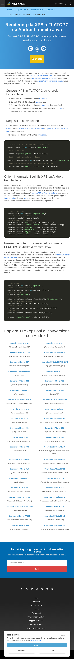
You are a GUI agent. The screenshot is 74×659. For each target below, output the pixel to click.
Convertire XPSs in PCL (54, 381)
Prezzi (36, 609)
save (38, 102)
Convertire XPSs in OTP (19, 487)
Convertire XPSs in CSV (19, 409)
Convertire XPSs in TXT (19, 447)
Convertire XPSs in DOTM (19, 352)
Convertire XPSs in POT (54, 487)
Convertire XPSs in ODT (54, 371)
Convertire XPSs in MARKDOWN (54, 362)
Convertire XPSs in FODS (54, 418)
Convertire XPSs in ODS (54, 428)
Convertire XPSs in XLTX (19, 478)
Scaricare (37, 58)
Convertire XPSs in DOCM (19, 343)
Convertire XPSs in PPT (19, 525)
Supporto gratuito (36, 620)
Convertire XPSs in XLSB (19, 459)
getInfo (26, 198)
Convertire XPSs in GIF (19, 362)
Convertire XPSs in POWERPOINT (19, 506)
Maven (8, 128)
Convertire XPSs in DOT (54, 343)
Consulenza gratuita (36, 624)
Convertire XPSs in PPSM (19, 516)
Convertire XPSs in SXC (19, 437)
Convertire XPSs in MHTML (19, 371)
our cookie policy (35, 640)
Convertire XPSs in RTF (54, 390)
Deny (52, 651)
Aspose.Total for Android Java (41, 75)
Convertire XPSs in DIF (54, 409)
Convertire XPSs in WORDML (19, 399)
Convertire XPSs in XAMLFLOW (54, 399)
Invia (37, 568)
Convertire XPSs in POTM (19, 497)
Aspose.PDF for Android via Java (44, 78)
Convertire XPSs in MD (19, 428)
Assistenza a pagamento (36, 628)
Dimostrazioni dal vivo (36, 616)
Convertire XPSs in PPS (54, 506)
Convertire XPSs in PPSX (54, 516)
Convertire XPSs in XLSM (54, 459)
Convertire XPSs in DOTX (54, 352)
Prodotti (36, 601)
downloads (42, 135)
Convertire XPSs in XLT (19, 469)
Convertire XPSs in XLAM (54, 447)
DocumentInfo (9, 198)
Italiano (59, 4)
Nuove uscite (36, 605)
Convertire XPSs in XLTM (54, 469)
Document (43, 99)
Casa (36, 597)
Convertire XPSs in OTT (19, 381)
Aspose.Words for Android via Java (50, 81)
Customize (21, 651)
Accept (37, 645)
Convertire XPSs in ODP (54, 478)
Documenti (36, 613)
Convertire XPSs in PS (19, 390)
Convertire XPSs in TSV (54, 437)
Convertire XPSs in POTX (54, 497)
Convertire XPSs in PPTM (54, 525)
